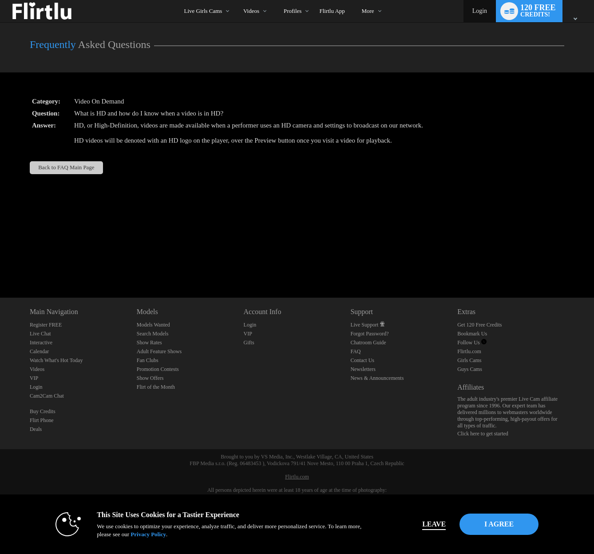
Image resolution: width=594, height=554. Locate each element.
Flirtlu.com (469, 351)
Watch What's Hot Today (56, 360)
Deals (36, 429)
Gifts (249, 342)
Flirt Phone (42, 420)
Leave (421, 524)
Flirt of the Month (156, 387)
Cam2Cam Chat (47, 396)
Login (479, 11)
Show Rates (149, 342)
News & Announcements (377, 378)
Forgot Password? (369, 334)
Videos (251, 11)
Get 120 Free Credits (479, 325)
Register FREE (46, 325)
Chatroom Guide (368, 342)
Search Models (153, 334)
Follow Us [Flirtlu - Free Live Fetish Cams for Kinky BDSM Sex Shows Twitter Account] (471, 342)
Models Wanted (153, 325)
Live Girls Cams (203, 11)
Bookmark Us (472, 334)
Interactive (41, 342)
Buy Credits (42, 411)
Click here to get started (482, 433)
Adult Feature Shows (159, 351)
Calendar (39, 351)
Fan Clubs (147, 360)
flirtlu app (332, 11)
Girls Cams (469, 360)
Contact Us (362, 360)
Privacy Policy (135, 534)
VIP (34, 378)
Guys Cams (469, 369)
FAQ (355, 351)
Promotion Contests (158, 369)
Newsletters (363, 369)
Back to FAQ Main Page (66, 167)
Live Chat (40, 334)
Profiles (292, 11)
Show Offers (150, 378)
